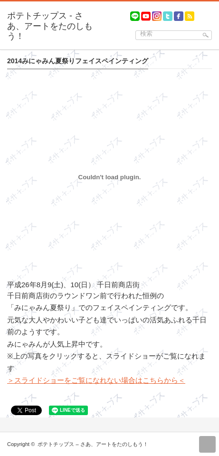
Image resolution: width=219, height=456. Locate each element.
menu (214, 12)
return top (207, 444)
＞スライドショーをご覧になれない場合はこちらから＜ (96, 380)
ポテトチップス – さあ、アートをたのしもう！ (93, 444)
